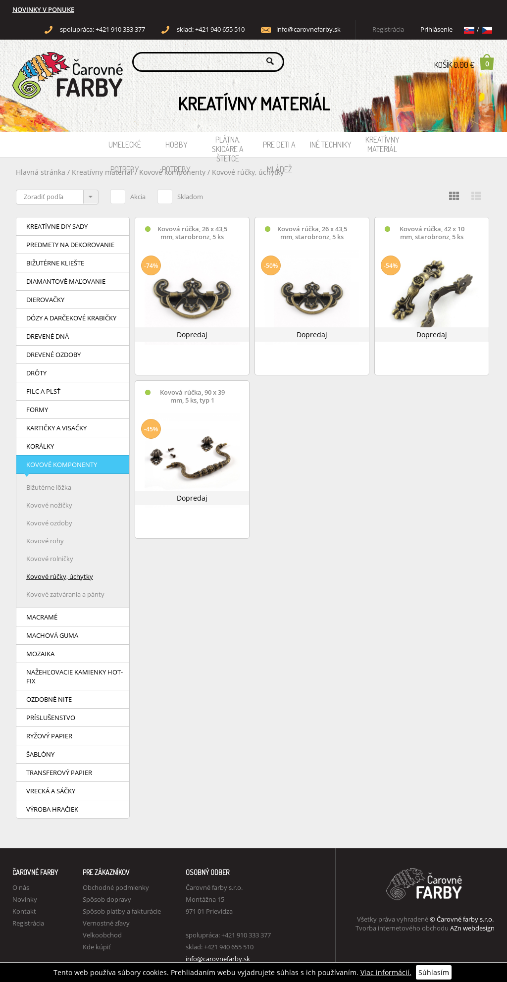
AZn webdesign (472, 928)
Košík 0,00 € (464, 62)
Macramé (41, 617)
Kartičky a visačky (56, 427)
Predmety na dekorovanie (70, 244)
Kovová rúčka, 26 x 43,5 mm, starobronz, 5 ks (192, 233)
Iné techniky (331, 145)
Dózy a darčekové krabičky (71, 317)
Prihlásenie (436, 29)
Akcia (128, 195)
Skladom (180, 195)
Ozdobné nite (49, 699)
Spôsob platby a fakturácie (122, 911)
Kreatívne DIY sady (57, 226)
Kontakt (24, 911)
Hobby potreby (176, 148)
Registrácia (388, 29)
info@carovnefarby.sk (308, 29)
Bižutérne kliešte (55, 262)
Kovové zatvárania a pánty (65, 594)
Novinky (24, 899)
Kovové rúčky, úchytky (248, 172)
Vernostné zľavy (106, 923)
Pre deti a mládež (279, 148)
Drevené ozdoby (53, 354)
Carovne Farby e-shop (66, 61)
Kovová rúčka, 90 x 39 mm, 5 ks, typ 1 (192, 396)
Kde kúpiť (97, 946)
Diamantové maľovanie (65, 281)
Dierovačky (45, 299)
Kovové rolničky (49, 558)
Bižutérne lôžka (48, 487)
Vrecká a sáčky (50, 790)
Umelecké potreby (124, 148)
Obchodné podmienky (116, 887)
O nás (20, 887)
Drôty (36, 372)
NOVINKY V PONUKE (43, 9)
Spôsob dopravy (107, 899)
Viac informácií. (385, 972)
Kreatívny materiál (382, 144)
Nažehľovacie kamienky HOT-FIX (74, 676)
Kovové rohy (45, 540)
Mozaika (40, 653)
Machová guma (52, 635)
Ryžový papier (49, 735)
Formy (37, 409)
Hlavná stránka (40, 172)
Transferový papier (59, 772)
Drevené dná (47, 336)
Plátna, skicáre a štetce (228, 146)
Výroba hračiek (52, 809)
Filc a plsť (43, 391)
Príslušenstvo (50, 717)
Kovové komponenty (61, 464)
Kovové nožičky (49, 505)
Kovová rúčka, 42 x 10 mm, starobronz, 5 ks (432, 233)
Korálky (40, 446)
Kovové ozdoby (49, 522)
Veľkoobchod (102, 934)
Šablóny (40, 754)
